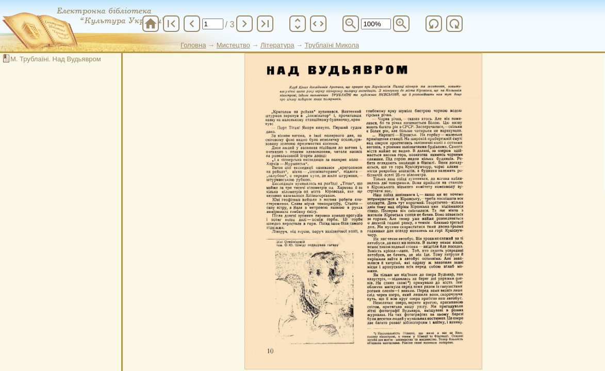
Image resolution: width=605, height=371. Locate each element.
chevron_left (192, 23)
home (150, 23)
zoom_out (351, 23)
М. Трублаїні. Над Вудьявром (55, 59)
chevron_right (244, 23)
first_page (171, 23)
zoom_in (401, 23)
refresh (434, 23)
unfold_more (297, 23)
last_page (265, 23)
